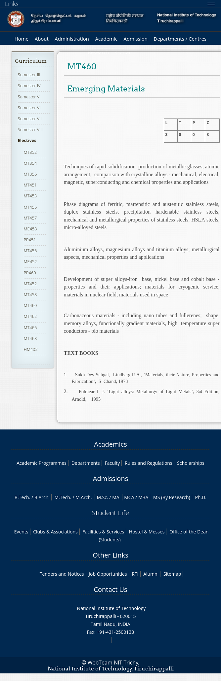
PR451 (30, 240)
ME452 (30, 261)
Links (12, 3)
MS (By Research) (171, 497)
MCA (129, 497)
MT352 (30, 152)
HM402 (31, 349)
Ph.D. (200, 497)
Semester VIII (30, 129)
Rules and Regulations (148, 463)
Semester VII (30, 118)
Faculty (112, 463)
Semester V (28, 97)
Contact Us (110, 589)
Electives (27, 140)
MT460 (30, 305)
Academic (106, 38)
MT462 (30, 316)
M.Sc (102, 497)
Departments (85, 463)
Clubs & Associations (55, 531)
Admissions (110, 478)
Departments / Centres (180, 38)
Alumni (150, 574)
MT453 (30, 196)
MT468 (30, 338)
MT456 (30, 251)
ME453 (30, 229)
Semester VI (29, 108)
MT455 (30, 207)
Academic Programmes (41, 463)
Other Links (110, 555)
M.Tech (62, 497)
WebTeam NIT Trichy (113, 662)
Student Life (110, 512)
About (42, 38)
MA (115, 497)
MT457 (30, 218)
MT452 (30, 284)
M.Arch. (83, 497)
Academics (110, 444)
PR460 (30, 273)
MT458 (30, 294)
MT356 (30, 174)
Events (21, 531)
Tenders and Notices (62, 574)
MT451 (30, 185)
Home (21, 38)
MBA (143, 497)
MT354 (30, 163)
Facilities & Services (103, 531)
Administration (72, 38)
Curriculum (31, 61)
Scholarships (190, 463)
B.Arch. (42, 497)
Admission (135, 38)
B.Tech (22, 497)
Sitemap (172, 574)
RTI (135, 574)
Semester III (29, 75)
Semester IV (29, 85)
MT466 (30, 327)
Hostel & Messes (147, 531)
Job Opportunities (108, 574)
